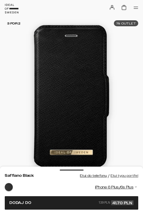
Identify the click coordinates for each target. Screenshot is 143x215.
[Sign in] (112, 7)
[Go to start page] (11, 8)
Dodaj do (71, 202)
